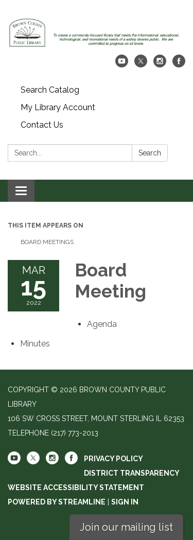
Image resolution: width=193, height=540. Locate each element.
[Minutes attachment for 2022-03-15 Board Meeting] (35, 344)
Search (149, 153)
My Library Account (58, 107)
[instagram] (159, 64)
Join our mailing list (126, 527)
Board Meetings (47, 242)
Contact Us (42, 125)
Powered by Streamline (57, 502)
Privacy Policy (113, 459)
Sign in (124, 502)
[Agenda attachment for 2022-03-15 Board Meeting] (102, 324)
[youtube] (121, 64)
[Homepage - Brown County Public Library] (96, 32)
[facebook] (178, 64)
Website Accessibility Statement (76, 487)
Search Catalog (50, 90)
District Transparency (132, 473)
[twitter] (140, 64)
